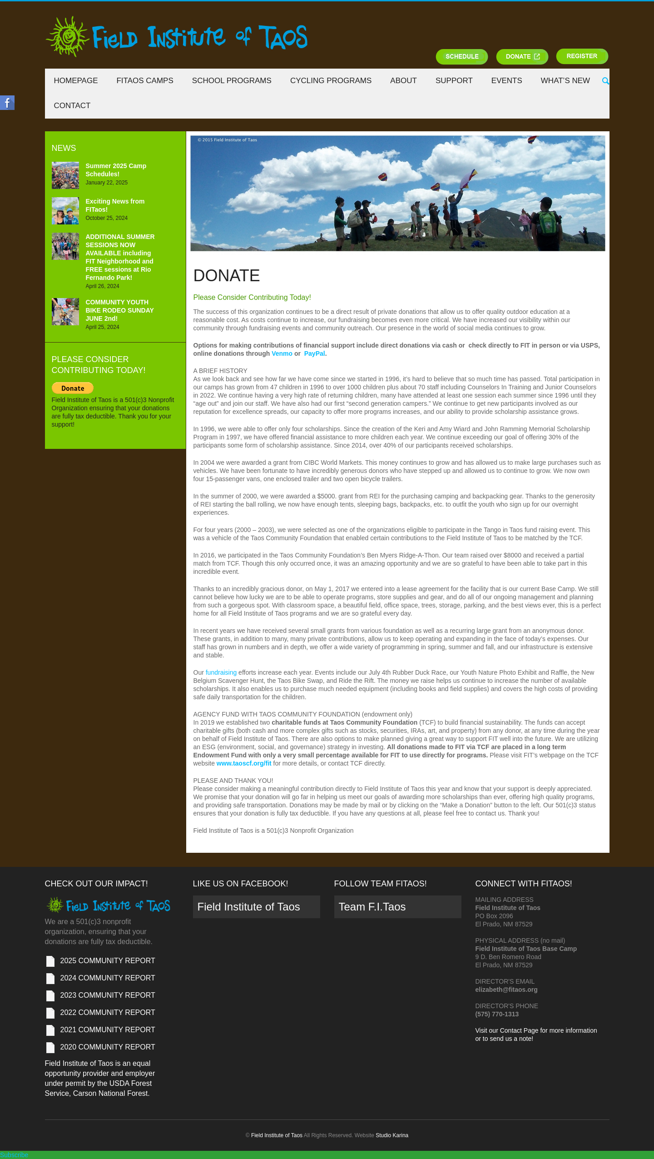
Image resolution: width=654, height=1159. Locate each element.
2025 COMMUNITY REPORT (107, 961)
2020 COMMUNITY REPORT (107, 1047)
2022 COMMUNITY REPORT (107, 1012)
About (403, 80)
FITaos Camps (144, 80)
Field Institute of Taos (249, 906)
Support (454, 80)
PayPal (314, 353)
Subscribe (14, 1155)
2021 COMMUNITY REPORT (107, 1030)
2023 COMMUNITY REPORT (107, 995)
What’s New (565, 80)
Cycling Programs (331, 80)
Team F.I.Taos (372, 906)
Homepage (76, 80)
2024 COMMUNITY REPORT (107, 978)
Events (506, 80)
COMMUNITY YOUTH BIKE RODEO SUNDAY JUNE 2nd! (120, 310)
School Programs (232, 80)
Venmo (282, 353)
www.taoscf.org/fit (244, 763)
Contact (72, 105)
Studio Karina (392, 1135)
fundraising (221, 672)
